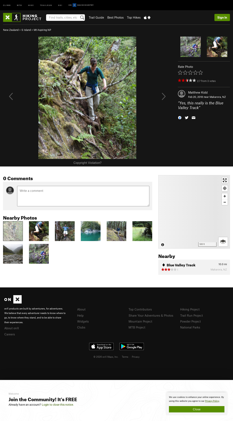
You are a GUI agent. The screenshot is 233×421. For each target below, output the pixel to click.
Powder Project (190, 321)
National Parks (190, 327)
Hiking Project (190, 309)
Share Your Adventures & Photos (151, 315)
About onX (11, 328)
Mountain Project (140, 321)
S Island (26, 29)
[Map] (194, 211)
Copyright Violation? (87, 162)
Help (80, 315)
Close (197, 409)
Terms (125, 356)
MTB (19, 5)
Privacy (136, 356)
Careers (9, 334)
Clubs (81, 327)
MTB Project (137, 327)
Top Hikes (134, 17)
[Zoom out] (225, 202)
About (81, 309)
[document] (196, 403)
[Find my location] (225, 188)
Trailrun (46, 5)
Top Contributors (140, 309)
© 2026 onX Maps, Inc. (105, 356)
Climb (7, 5)
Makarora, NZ (218, 96)
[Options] (223, 241)
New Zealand (11, 29)
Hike (31, 5)
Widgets (83, 321)
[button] (180, 117)
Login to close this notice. (58, 404)
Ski (60, 5)
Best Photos (115, 17)
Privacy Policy (212, 401)
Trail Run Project (191, 315)
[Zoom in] (225, 196)
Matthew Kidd (198, 92)
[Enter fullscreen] (225, 180)
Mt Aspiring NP (42, 29)
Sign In (222, 17)
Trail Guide (96, 17)
